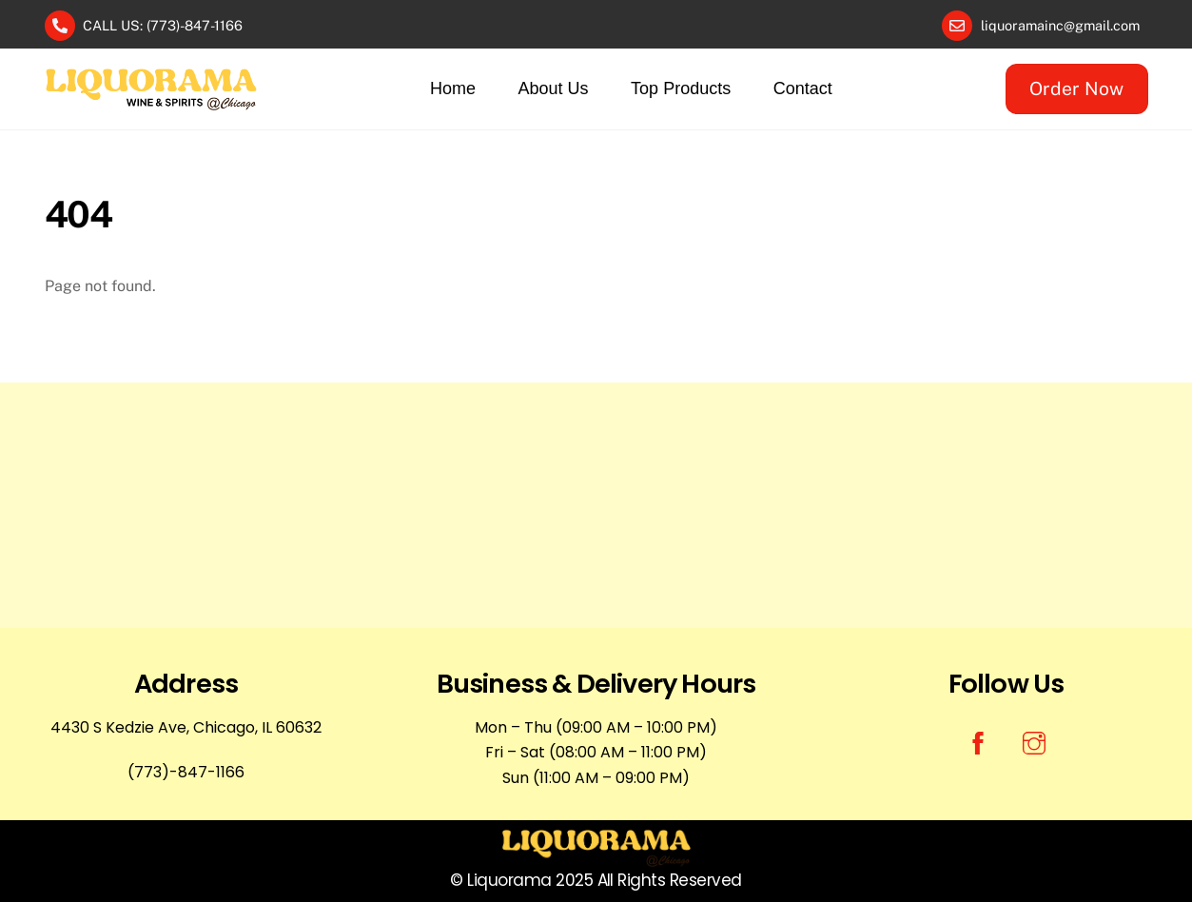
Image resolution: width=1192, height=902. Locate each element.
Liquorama (509, 880)
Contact (802, 88)
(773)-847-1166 (185, 772)
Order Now (1076, 88)
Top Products (681, 88)
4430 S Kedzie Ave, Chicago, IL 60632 (186, 727)
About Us (553, 88)
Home (453, 88)
